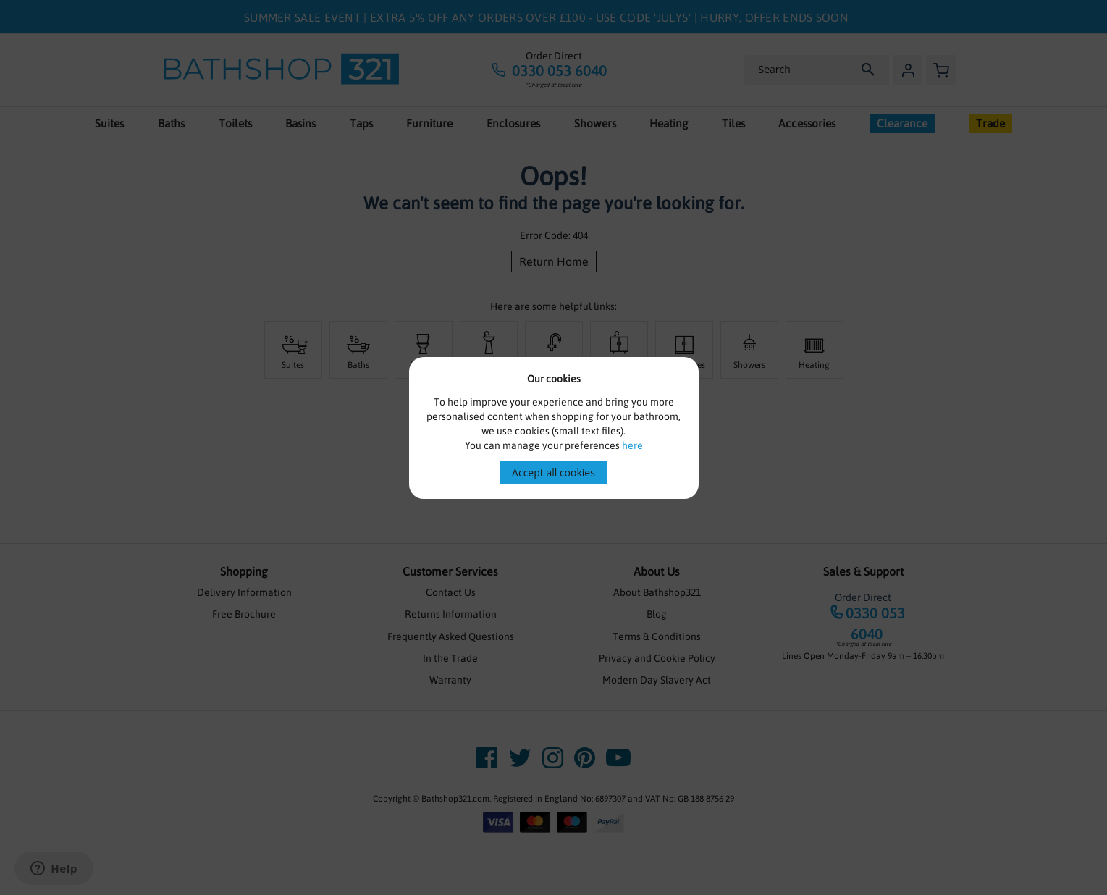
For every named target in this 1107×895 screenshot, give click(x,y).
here (632, 445)
